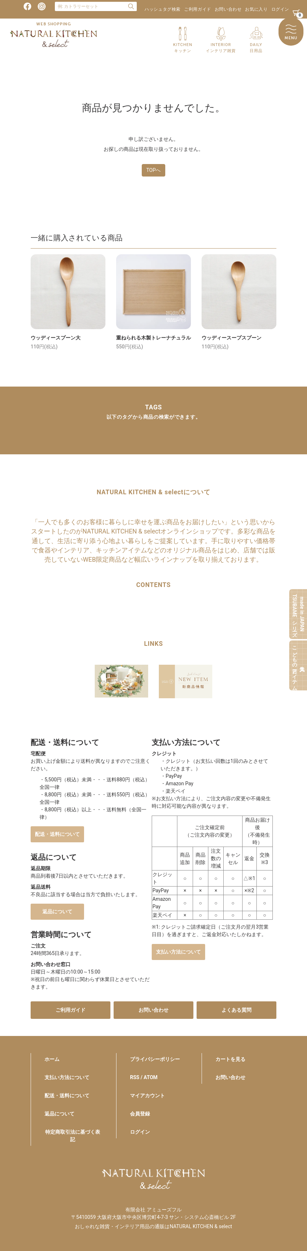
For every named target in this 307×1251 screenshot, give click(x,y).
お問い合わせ (228, 9)
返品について (57, 911)
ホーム (52, 1059)
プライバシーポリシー (155, 1059)
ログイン (280, 9)
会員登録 (140, 1114)
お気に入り (256, 9)
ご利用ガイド (197, 9)
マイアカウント (147, 1095)
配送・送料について (57, 834)
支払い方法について (178, 952)
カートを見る (230, 1059)
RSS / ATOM (143, 1077)
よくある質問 (236, 1010)
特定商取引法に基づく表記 (72, 1135)
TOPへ (153, 170)
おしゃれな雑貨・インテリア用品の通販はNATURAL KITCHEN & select (153, 1226)
